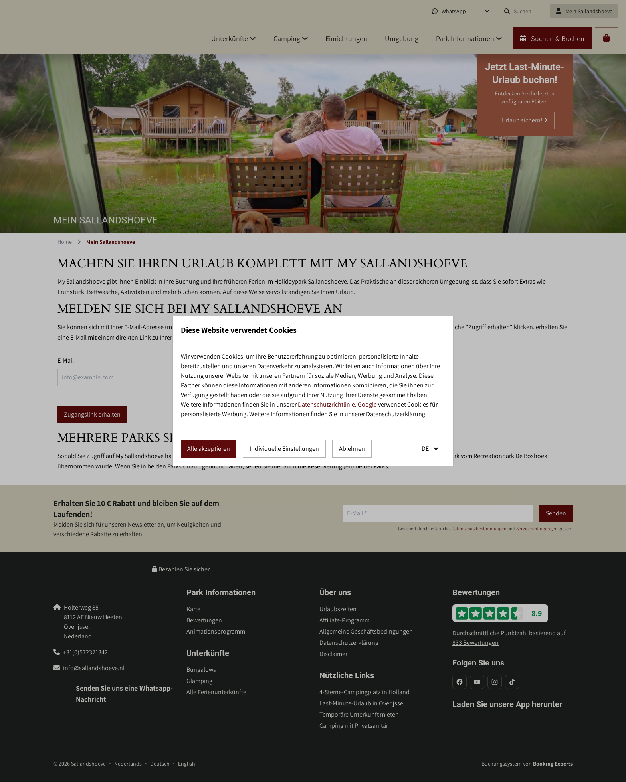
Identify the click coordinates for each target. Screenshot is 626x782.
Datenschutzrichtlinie (326, 404)
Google (367, 404)
